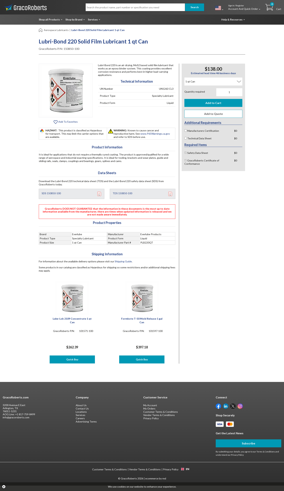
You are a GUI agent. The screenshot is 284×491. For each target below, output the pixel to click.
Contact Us (82, 413)
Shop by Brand (73, 19)
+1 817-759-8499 (25, 419)
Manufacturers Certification (201, 130)
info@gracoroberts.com (16, 422)
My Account (150, 410)
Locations (81, 417)
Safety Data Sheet (196, 152)
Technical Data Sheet (198, 138)
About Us (81, 410)
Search (195, 7)
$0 (235, 130)
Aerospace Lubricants (56, 30)
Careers (80, 423)
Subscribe (248, 448)
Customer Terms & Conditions (160, 417)
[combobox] (185, 474)
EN (185, 474)
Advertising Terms (86, 426)
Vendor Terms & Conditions (159, 420)
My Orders (149, 413)
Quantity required (194, 91)
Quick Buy (72, 359)
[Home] (41, 29)
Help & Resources (232, 19)
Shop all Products (49, 19)
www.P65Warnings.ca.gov (155, 133)
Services (93, 19)
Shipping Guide (123, 261)
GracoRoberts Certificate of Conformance (201, 162)
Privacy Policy (151, 423)
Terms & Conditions (265, 457)
